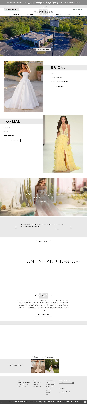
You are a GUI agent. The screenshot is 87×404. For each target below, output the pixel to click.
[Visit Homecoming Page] (43, 264)
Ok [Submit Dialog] (85, 402)
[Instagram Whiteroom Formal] (62, 391)
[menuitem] (17, 14)
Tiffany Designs (9, 135)
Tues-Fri (35, 382)
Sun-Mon (35, 386)
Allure (53, 74)
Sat (34, 384)
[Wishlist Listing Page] (79, 9)
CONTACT (48, 392)
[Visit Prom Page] (63, 144)
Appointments (39, 2)
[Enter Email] (66, 382)
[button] (71, 9)
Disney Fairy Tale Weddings (59, 81)
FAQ (47, 394)
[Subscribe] (73, 383)
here (46, 402)
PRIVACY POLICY (49, 386)
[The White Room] (43, 12)
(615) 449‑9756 (27, 382)
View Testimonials (43, 241)
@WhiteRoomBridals (15, 365)
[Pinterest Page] (69, 391)
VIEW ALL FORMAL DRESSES (12, 140)
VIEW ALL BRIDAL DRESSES (59, 86)
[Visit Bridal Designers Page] (24, 86)
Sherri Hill (7, 127)
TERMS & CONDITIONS (50, 382)
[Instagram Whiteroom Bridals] (66, 391)
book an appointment (43, 49)
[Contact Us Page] (43, 338)
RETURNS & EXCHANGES (51, 384)
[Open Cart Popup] (81, 9)
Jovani (6, 131)
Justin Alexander (56, 77)
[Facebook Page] (59, 391)
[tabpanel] (43, 36)
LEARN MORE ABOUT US (43, 314)
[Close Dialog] (2, 402)
